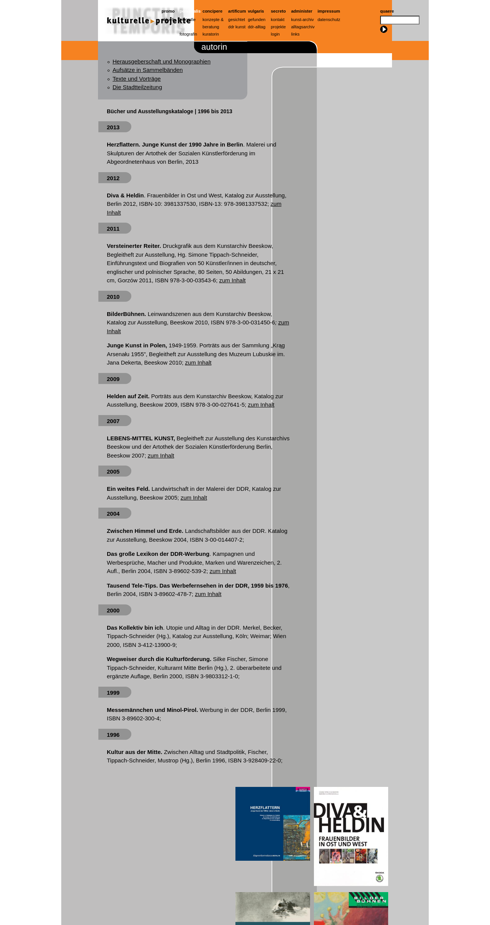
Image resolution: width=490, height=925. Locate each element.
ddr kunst (236, 26)
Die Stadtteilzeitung (137, 87)
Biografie (188, 19)
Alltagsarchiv (303, 26)
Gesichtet (236, 19)
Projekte (278, 26)
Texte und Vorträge (137, 78)
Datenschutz (329, 19)
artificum (237, 11)
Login (275, 34)
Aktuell (168, 19)
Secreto (278, 11)
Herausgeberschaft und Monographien (162, 61)
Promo (168, 11)
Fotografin (188, 34)
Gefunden (257, 19)
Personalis (190, 11)
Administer (302, 11)
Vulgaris (256, 11)
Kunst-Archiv (302, 19)
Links (295, 34)
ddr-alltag (257, 26)
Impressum (329, 11)
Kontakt (277, 19)
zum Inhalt (232, 280)
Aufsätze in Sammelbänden (148, 70)
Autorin (186, 26)
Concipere (212, 11)
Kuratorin (211, 34)
